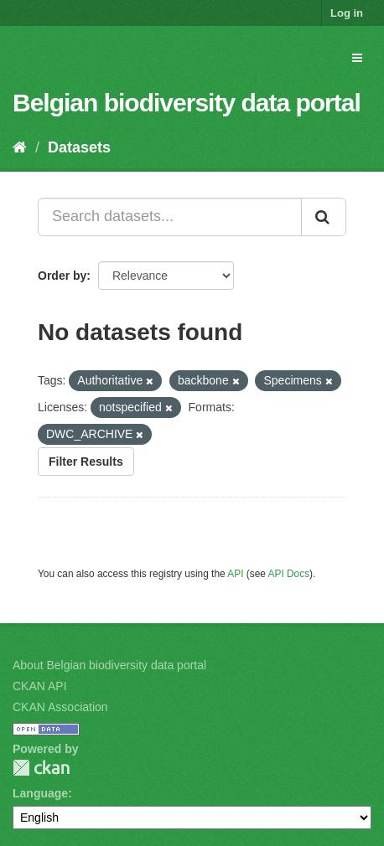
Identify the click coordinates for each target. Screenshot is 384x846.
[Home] (20, 147)
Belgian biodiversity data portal (187, 102)
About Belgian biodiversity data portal (109, 665)
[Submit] (323, 217)
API (235, 574)
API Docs (289, 574)
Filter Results (86, 461)
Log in (346, 13)
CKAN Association (60, 707)
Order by (62, 275)
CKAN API (40, 686)
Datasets (79, 147)
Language (40, 793)
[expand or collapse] (357, 58)
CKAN (41, 767)
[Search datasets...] (170, 217)
